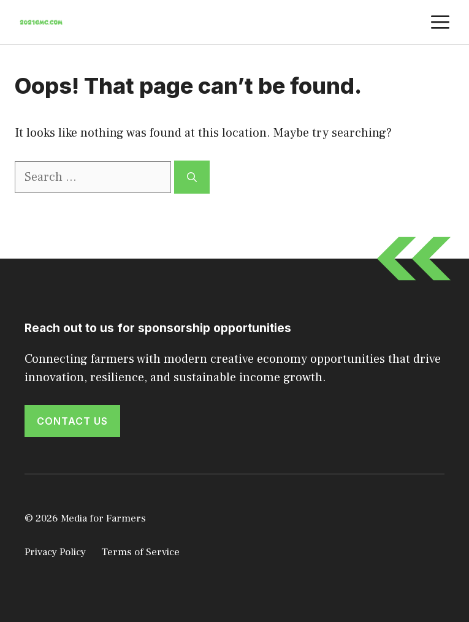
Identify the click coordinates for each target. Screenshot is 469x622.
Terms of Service (140, 552)
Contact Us (72, 421)
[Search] (192, 177)
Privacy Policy (55, 552)
